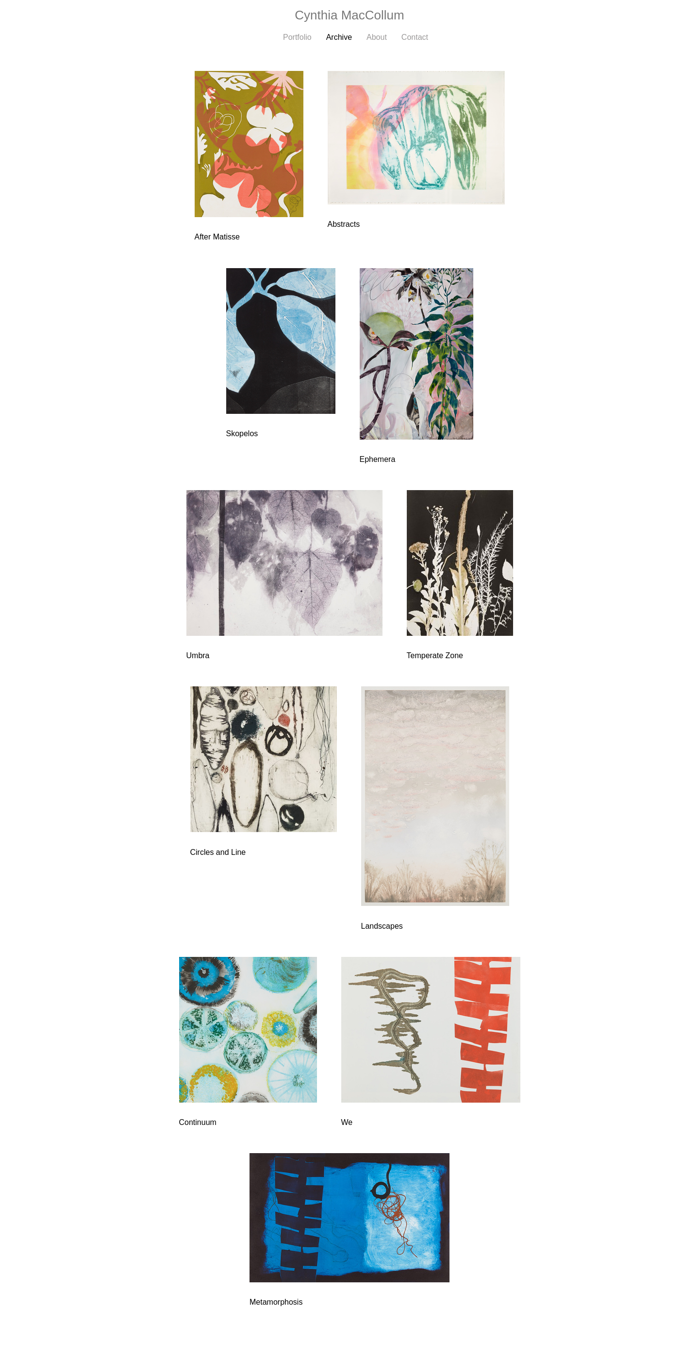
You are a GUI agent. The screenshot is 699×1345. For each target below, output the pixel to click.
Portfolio (297, 37)
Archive (339, 37)
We (347, 1122)
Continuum (197, 1122)
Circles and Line (218, 852)
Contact (414, 37)
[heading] (349, 15)
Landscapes (382, 926)
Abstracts (344, 224)
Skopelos (242, 433)
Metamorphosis (276, 1302)
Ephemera (378, 459)
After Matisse (217, 237)
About (376, 37)
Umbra (198, 655)
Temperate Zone (435, 655)
